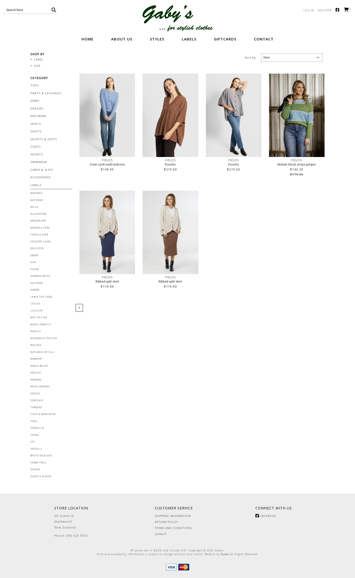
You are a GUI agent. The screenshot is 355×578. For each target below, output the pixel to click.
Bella (34, 206)
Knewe (34, 289)
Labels (189, 38)
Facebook (338, 10)
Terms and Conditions (173, 528)
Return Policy (166, 522)
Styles (157, 38)
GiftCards (225, 38)
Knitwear (38, 116)
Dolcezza (37, 248)
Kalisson (36, 283)
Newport (36, 358)
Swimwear (38, 162)
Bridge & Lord (40, 227)
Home (87, 38)
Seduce (35, 393)
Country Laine (40, 241)
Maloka (35, 345)
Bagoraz (36, 193)
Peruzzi (35, 372)
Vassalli (36, 448)
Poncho (170, 165)
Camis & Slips (41, 170)
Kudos (225, 554)
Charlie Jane (39, 234)
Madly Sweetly (40, 324)
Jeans (34, 100)
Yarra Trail (38, 462)
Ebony (34, 255)
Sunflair (36, 400)
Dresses (36, 108)
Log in (308, 10)
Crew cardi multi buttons (107, 165)
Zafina (35, 469)
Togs (33, 421)
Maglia (35, 331)
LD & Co (35, 303)
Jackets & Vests (43, 139)
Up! (32, 441)
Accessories (40, 177)
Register (325, 10)
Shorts (36, 154)
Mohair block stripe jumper (297, 165)
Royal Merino (40, 386)
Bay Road (36, 200)
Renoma (35, 379)
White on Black (41, 455)
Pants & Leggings (45, 93)
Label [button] (38, 59)
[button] (54, 10)
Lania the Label (41, 296)
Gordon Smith (40, 276)
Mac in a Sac (39, 317)
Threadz (36, 407)
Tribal (34, 435)
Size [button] (37, 66)
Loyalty (161, 534)
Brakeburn (38, 220)
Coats (35, 146)
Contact (264, 38)
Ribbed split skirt (107, 282)
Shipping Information (173, 516)
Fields (34, 269)
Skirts (35, 124)
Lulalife (36, 310)
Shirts (35, 131)
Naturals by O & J (42, 352)
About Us (121, 38)
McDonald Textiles (43, 338)
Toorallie (37, 428)
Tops (34, 85)
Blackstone (38, 214)
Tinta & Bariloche (43, 414)
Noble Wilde (39, 365)
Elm (33, 262)
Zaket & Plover (40, 476)
